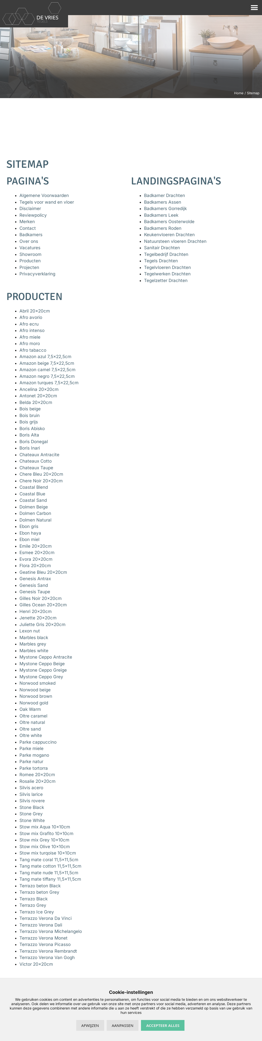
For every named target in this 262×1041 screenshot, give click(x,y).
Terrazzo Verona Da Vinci (45, 918)
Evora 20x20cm (35, 559)
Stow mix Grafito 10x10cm (46, 833)
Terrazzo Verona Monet (43, 938)
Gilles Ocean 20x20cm (43, 604)
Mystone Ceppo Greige (43, 670)
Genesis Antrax (35, 578)
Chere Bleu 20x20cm (41, 474)
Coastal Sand (33, 500)
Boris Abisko (32, 428)
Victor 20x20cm (36, 964)
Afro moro (29, 343)
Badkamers (30, 234)
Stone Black (31, 807)
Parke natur (31, 761)
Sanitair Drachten (162, 247)
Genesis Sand (33, 585)
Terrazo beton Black (40, 885)
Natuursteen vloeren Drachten (175, 241)
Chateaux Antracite (39, 454)
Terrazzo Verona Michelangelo (50, 931)
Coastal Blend (33, 487)
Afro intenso (32, 330)
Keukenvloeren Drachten (169, 234)
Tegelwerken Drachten (167, 273)
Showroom (30, 254)
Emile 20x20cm (35, 546)
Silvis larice (31, 794)
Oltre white (30, 735)
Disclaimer (30, 208)
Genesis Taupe (34, 591)
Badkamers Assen (162, 202)
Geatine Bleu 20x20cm (43, 572)
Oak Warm (30, 709)
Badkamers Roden (162, 228)
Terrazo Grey (32, 905)
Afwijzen (90, 1025)
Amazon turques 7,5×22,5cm (49, 382)
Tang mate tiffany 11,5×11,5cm (50, 879)
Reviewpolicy (33, 215)
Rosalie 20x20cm (37, 781)
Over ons (28, 241)
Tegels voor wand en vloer (46, 202)
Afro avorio (30, 317)
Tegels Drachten (161, 260)
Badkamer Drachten (164, 195)
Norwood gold (33, 702)
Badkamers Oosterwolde (169, 221)
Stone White (32, 820)
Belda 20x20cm (35, 402)
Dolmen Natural (35, 520)
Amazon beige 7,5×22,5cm (46, 363)
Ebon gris (28, 526)
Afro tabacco (32, 350)
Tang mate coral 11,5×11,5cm (48, 859)
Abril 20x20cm (34, 311)
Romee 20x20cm (37, 774)
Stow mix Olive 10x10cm (44, 846)
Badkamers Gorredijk (165, 208)
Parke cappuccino (38, 742)
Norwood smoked (37, 683)
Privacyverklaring (37, 273)
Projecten (29, 267)
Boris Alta (29, 435)
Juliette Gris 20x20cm (42, 624)
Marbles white (33, 650)
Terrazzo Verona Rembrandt (48, 951)
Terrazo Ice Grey (36, 911)
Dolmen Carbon (35, 513)
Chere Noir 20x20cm (41, 480)
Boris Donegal (33, 441)
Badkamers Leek (161, 215)
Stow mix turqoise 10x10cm (47, 853)
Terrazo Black (33, 898)
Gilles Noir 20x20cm (40, 598)
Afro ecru (29, 324)
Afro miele (29, 337)
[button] (254, 7)
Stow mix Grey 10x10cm (44, 839)
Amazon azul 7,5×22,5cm (45, 356)
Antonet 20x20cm (38, 395)
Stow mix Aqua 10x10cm (44, 826)
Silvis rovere (32, 800)
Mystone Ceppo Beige (42, 663)
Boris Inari (29, 448)
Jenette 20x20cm (38, 617)
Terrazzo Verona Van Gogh (47, 957)
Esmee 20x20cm (36, 552)
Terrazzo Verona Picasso (45, 944)
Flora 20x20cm (35, 565)
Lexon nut (29, 630)
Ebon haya (30, 533)
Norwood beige (35, 689)
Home (239, 93)
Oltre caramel (33, 716)
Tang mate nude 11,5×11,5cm (48, 872)
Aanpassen (123, 1025)
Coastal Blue (32, 493)
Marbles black (33, 637)
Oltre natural (32, 722)
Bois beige (30, 408)
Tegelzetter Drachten (166, 280)
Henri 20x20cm (35, 611)
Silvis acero (31, 787)
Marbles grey (32, 644)
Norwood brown (35, 696)
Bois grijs (28, 421)
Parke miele (31, 748)
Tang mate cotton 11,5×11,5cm (50, 866)
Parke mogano (34, 755)
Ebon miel (29, 539)
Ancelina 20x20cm (39, 389)
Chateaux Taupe (36, 467)
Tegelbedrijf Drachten (166, 254)
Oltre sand (30, 729)
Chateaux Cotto (35, 461)
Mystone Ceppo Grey (41, 676)
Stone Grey (31, 813)
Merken (27, 221)
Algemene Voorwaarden (44, 195)
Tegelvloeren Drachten (167, 267)
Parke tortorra (33, 768)
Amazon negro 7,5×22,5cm (47, 376)
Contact (27, 228)
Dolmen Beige (33, 506)
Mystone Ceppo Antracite (45, 657)
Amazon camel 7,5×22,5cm (47, 369)
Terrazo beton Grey (39, 892)
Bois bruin (29, 415)
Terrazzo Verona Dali (40, 925)
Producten (30, 260)
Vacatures (29, 247)
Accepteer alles (162, 1025)
